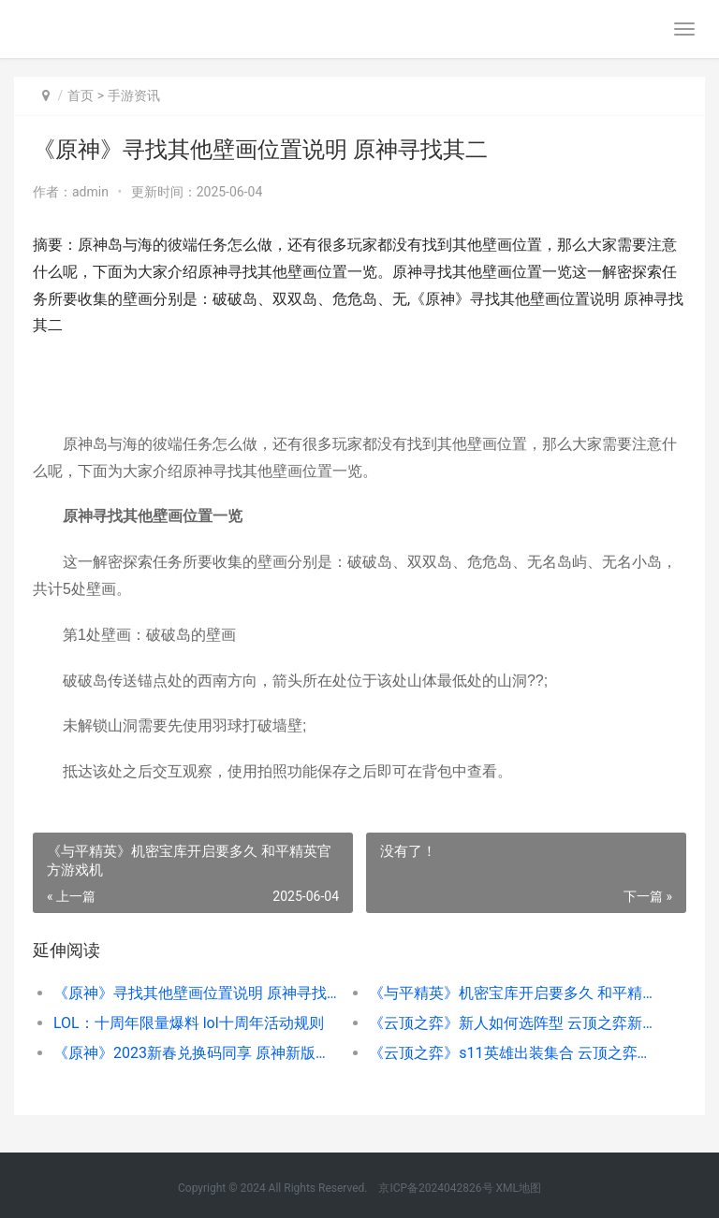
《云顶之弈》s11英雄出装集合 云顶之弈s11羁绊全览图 (511, 1053)
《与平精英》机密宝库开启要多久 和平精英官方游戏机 (511, 993)
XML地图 (518, 1188)
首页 (80, 95)
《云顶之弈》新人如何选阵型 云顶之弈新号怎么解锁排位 (511, 1023)
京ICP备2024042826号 (433, 1188)
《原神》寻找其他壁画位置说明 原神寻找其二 (195, 993)
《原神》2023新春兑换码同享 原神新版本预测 (195, 1053)
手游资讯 (134, 95)
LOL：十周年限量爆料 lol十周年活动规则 (188, 1023)
